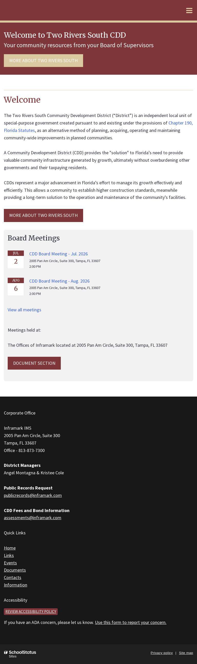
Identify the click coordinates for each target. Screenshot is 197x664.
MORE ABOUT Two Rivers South (43, 215)
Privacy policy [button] (162, 653)
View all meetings (24, 310)
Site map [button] (186, 653)
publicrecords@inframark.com (33, 495)
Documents (15, 570)
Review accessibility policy (30, 611)
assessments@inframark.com (32, 518)
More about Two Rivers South (43, 60)
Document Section (34, 363)
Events (10, 563)
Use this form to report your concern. (130, 622)
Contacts (12, 577)
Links (9, 555)
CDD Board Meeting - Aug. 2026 (59, 281)
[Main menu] (189, 10)
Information (15, 585)
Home (10, 548)
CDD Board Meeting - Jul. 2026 (58, 254)
